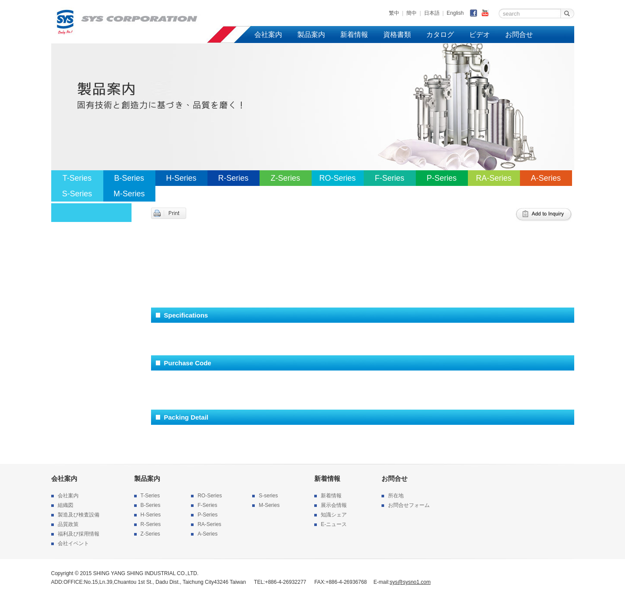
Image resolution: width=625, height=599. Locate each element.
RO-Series (337, 178)
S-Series (77, 193)
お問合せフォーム (409, 505)
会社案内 (268, 34)
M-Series (129, 193)
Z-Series (285, 178)
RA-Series (493, 178)
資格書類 (397, 34)
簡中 (411, 13)
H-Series (181, 178)
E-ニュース (334, 524)
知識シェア (334, 515)
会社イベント (73, 543)
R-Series (233, 178)
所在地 (396, 496)
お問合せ (519, 34)
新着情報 (354, 34)
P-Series (442, 178)
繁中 (394, 13)
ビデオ (479, 34)
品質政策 (68, 524)
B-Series (129, 178)
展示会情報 (334, 505)
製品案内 (311, 34)
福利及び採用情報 (78, 534)
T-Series (77, 178)
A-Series (546, 178)
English (455, 13)
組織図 (65, 505)
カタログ (440, 34)
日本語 (432, 13)
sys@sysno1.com (410, 582)
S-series (268, 496)
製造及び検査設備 (78, 515)
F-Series (389, 178)
